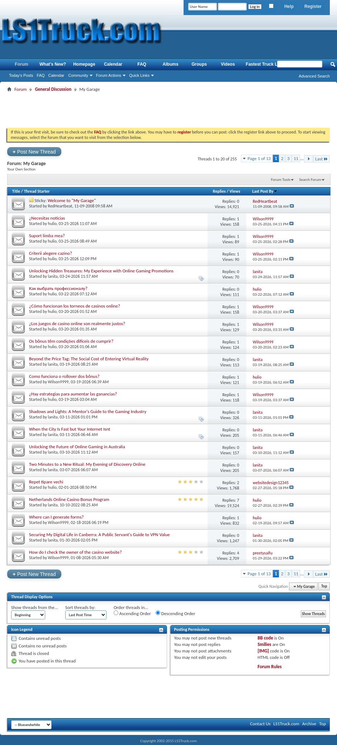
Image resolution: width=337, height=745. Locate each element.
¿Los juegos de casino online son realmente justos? (77, 323)
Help (289, 6)
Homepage (84, 64)
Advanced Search (314, 76)
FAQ (41, 75)
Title (16, 191)
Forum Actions (108, 75)
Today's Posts (21, 75)
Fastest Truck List (264, 64)
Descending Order (175, 613)
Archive (309, 723)
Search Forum (310, 179)
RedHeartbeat (60, 205)
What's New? (52, 64)
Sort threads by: (80, 607)
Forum (21, 64)
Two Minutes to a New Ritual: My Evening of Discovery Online (87, 464)
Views (234, 191)
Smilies (264, 644)
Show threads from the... (34, 607)
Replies (219, 191)
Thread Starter (37, 191)
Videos (228, 64)
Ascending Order (132, 613)
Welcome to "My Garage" (72, 200)
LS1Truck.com (286, 723)
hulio (52, 223)
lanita (53, 276)
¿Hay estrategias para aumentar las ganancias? (73, 394)
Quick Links (139, 75)
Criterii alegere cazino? (50, 253)
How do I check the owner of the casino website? (75, 552)
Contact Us (260, 723)
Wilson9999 (58, 381)
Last (321, 158)
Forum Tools (280, 179)
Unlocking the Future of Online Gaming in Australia (77, 446)
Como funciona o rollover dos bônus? (64, 376)
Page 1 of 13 (259, 158)
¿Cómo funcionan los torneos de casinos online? (74, 306)
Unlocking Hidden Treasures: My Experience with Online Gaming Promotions (101, 270)
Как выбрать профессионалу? (58, 288)
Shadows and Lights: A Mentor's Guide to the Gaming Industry (87, 411)
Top (324, 586)
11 (296, 158)
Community (78, 75)
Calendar (56, 75)
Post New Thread (34, 152)
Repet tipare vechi (46, 481)
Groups (199, 64)
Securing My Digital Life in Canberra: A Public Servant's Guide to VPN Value (99, 534)
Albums (171, 64)
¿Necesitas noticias (47, 218)
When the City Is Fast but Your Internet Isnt (69, 429)
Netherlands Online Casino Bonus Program (69, 499)
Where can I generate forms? (56, 517)
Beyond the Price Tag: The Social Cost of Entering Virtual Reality (88, 358)
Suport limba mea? (47, 235)
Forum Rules (269, 666)
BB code (265, 638)
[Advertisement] (168, 110)
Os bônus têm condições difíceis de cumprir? (71, 341)
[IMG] (263, 650)
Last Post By (264, 191)
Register (313, 6)
